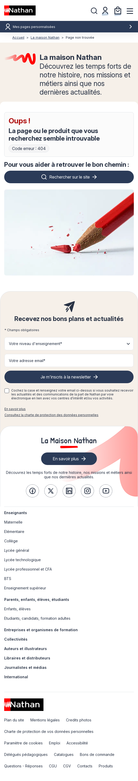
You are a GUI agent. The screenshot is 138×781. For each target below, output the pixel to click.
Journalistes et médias (25, 667)
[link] (32, 490)
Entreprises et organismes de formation (41, 630)
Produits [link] (106, 766)
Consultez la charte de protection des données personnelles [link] (51, 415)
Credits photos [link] (78, 720)
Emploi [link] (54, 743)
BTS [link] (7, 578)
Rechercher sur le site (69, 177)
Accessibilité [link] (77, 743)
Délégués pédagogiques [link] (26, 754)
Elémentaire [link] (14, 531)
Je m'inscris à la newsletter (66, 377)
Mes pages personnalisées (73, 27)
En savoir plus (15, 409)
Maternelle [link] (13, 522)
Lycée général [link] (16, 550)
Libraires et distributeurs (27, 658)
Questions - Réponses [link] (23, 766)
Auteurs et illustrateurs (25, 648)
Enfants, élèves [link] (17, 609)
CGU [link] (53, 766)
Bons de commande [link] (97, 754)
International (16, 677)
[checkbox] (6, 390)
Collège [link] (11, 541)
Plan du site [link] (14, 720)
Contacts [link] (84, 766)
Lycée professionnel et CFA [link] (28, 569)
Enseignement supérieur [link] (25, 588)
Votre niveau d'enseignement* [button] (35, 343)
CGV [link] (67, 766)
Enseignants (15, 512)
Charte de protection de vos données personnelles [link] (48, 731)
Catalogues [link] (64, 754)
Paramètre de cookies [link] (23, 743)
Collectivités (15, 639)
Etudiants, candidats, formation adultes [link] (37, 618)
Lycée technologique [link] (22, 560)
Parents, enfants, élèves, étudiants (36, 599)
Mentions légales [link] (45, 720)
